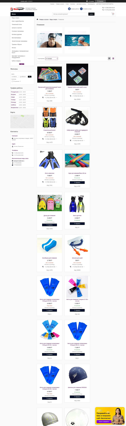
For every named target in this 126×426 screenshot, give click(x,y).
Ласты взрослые (76, 130)
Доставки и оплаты (81, 4)
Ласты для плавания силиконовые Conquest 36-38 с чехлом (103, 260)
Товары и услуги (60, 4)
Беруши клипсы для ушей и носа (76, 87)
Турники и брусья (17, 44)
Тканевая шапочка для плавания (103, 390)
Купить (104, 139)
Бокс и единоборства (18, 21)
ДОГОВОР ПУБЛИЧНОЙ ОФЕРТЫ (105, 4)
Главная (52, 4)
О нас (67, 4)
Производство (91, 4)
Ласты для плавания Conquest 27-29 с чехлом (103, 216)
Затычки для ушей (49, 216)
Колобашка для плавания (103, 173)
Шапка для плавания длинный (49, 390)
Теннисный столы (17, 24)
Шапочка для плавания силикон (103, 346)
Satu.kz (70, 422)
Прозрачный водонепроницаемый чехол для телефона (49, 87)
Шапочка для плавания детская (76, 346)
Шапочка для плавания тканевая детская (49, 347)
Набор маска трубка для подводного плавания (49, 131)
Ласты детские (76, 173)
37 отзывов (91, 1)
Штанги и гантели (17, 27)
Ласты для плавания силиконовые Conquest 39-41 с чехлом (76, 260)
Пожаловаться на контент (74, 424)
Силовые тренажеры (18, 31)
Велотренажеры (16, 37)
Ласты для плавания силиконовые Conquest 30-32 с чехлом (49, 260)
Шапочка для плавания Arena (103, 304)
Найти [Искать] (91, 14)
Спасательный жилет (103, 87)
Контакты (72, 4)
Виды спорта (53, 19)
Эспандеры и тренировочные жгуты (20, 51)
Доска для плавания (49, 173)
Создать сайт (24, 1)
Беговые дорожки (17, 34)
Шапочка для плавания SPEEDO (49, 304)
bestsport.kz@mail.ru (19, 161)
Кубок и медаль (16, 61)
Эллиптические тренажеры (19, 41)
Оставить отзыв (87, 9)
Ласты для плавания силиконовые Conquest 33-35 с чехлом (76, 216)
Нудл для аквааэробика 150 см (103, 130)
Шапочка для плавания (76, 390)
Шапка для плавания (76, 304)
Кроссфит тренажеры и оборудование (18, 56)
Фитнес (14, 47)
